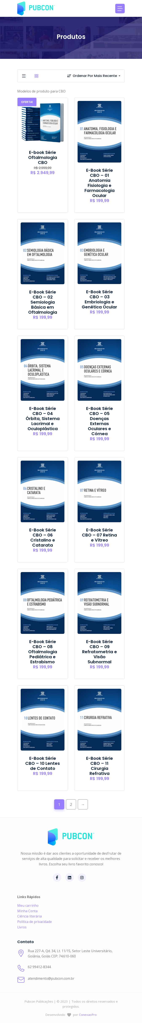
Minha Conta (27, 911)
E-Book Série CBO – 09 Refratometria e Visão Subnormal (99, 652)
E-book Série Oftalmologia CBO (42, 157)
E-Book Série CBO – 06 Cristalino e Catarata (42, 537)
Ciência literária (29, 916)
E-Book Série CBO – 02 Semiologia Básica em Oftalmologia (42, 302)
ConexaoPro (88, 1014)
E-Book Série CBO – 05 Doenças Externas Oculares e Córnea (99, 421)
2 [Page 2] (71, 804)
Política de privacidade (34, 921)
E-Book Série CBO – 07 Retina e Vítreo (99, 535)
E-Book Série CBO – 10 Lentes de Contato (42, 763)
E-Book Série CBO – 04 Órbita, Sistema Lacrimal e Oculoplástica (43, 419)
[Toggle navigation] (120, 8)
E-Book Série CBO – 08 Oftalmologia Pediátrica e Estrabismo (42, 652)
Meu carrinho (28, 905)
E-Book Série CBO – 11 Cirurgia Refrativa (99, 765)
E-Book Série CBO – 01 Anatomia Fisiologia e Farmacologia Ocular (99, 182)
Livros (22, 927)
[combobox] (99, 76)
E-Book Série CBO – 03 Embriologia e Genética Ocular (99, 299)
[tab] (23, 76)
